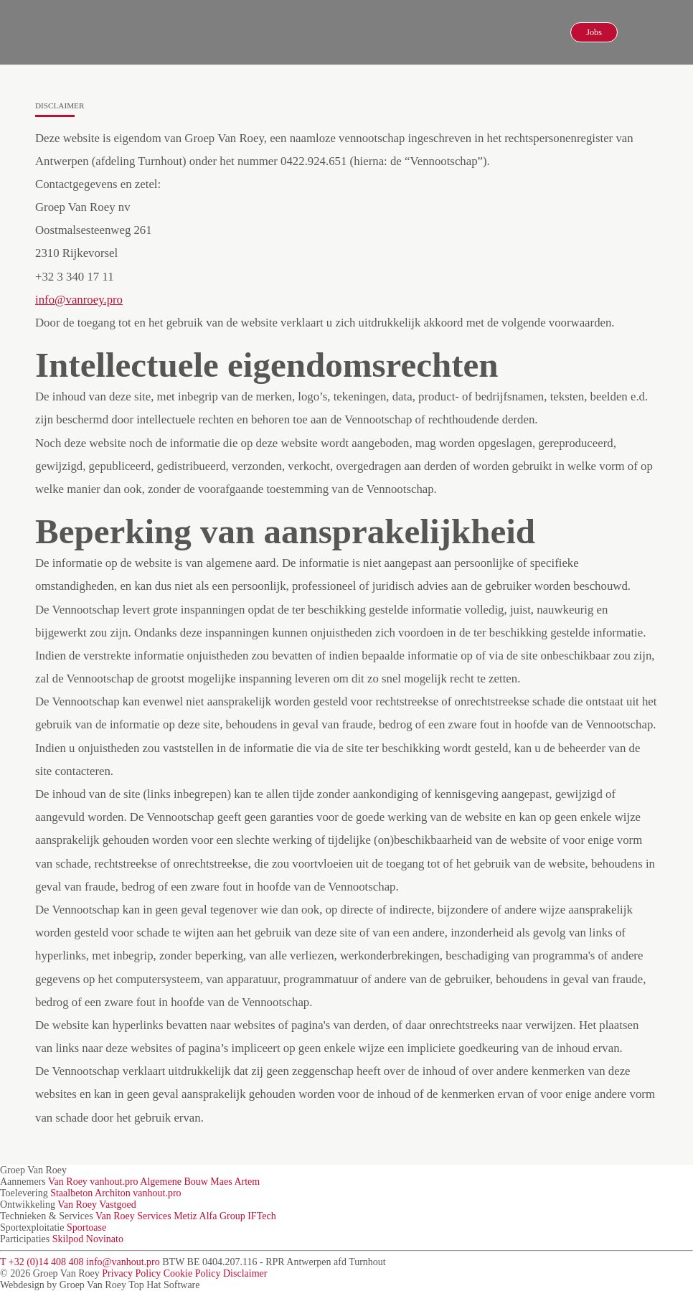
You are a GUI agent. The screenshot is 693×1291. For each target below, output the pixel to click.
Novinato (104, 1239)
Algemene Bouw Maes (186, 1181)
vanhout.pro (114, 1181)
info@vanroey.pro (79, 299)
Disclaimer (245, 1273)
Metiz (185, 1216)
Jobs (594, 32)
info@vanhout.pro (123, 1262)
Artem (247, 1181)
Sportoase (86, 1227)
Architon (113, 1193)
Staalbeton (71, 1193)
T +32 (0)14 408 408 (42, 1262)
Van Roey (68, 1181)
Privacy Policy (131, 1273)
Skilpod (68, 1239)
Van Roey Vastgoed (96, 1204)
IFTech (261, 1216)
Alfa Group (222, 1216)
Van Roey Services (133, 1216)
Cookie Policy (192, 1273)
